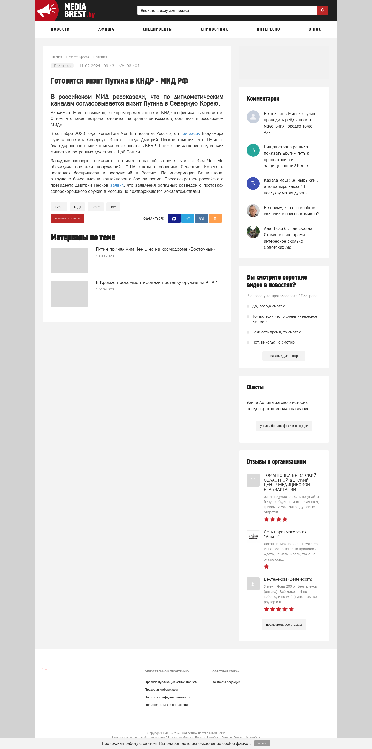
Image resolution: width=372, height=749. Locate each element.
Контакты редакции (226, 682)
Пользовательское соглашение (167, 705)
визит (96, 207)
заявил (117, 185)
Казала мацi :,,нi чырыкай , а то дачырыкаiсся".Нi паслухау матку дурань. (291, 186)
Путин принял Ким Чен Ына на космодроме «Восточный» (155, 249)
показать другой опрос (284, 356)
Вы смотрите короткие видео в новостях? (277, 281)
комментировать (67, 218)
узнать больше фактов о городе (284, 426)
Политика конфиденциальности (167, 697)
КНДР (77, 207)
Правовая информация (161, 689)
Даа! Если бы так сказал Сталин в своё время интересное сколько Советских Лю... (288, 238)
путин (59, 207)
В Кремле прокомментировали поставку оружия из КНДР (156, 282)
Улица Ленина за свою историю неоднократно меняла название (278, 405)
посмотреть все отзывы (284, 624)
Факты (255, 387)
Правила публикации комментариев (171, 682)
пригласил (190, 133)
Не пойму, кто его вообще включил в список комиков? (291, 210)
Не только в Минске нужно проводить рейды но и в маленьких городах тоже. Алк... (290, 123)
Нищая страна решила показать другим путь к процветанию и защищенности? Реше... (288, 156)
